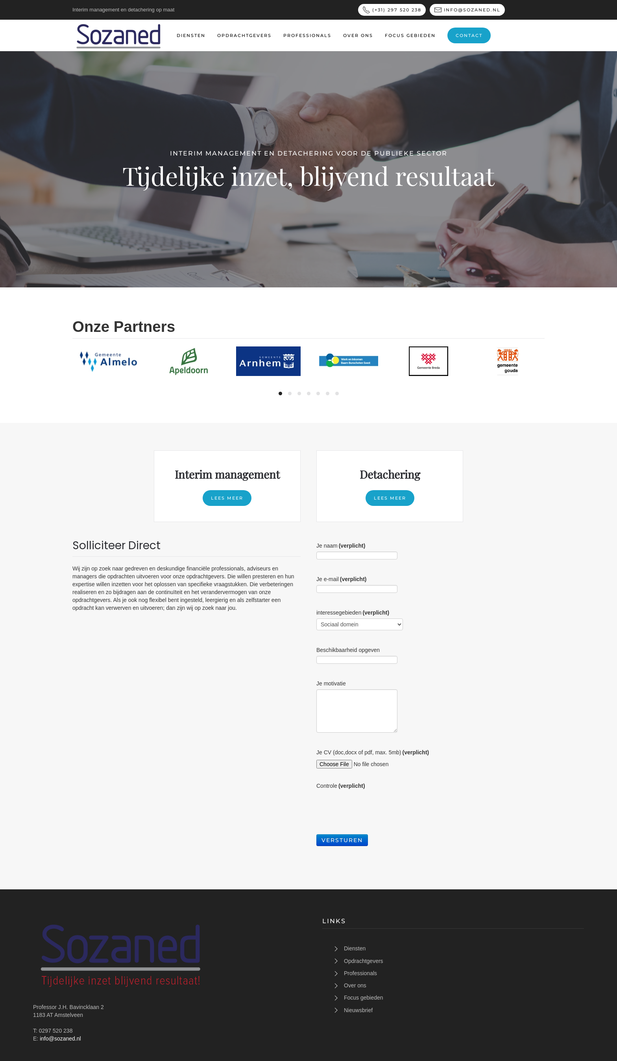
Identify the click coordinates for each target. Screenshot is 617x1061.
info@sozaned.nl (467, 10)
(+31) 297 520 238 (391, 10)
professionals (307, 35)
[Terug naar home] (118, 35)
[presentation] (376, 807)
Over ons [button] (358, 35)
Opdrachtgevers (244, 35)
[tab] (280, 393)
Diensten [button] (191, 35)
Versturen (342, 840)
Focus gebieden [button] (410, 35)
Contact (469, 35)
